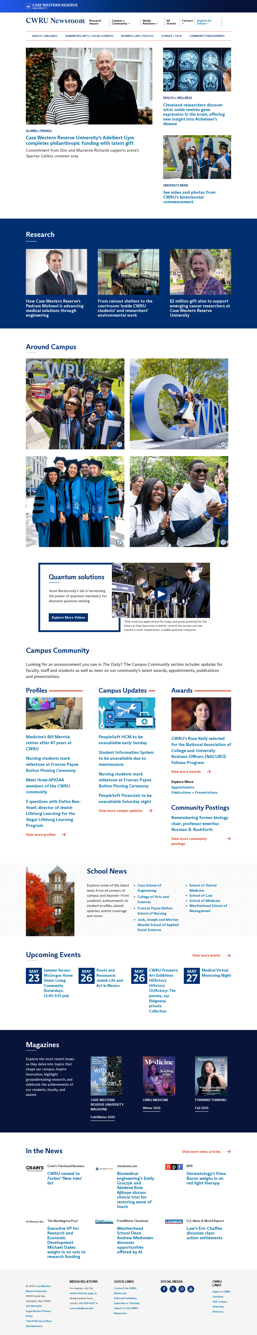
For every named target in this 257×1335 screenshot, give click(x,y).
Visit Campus (219, 1301)
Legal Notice (33, 1311)
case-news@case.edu (81, 1308)
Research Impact (95, 22)
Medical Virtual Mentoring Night (216, 973)
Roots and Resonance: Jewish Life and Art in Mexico (109, 978)
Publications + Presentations (194, 792)
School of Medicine (204, 901)
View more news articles (201, 1152)
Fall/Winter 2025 (103, 1117)
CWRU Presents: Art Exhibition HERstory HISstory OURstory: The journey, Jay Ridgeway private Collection (163, 991)
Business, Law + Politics (137, 36)
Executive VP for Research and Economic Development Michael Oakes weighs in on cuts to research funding (66, 1242)
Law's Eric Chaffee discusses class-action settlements (204, 1233)
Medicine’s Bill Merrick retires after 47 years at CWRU (49, 742)
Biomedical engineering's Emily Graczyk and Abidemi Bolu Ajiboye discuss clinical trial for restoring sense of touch (135, 1190)
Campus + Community (121, 22)
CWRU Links (217, 1283)
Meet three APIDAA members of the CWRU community (48, 786)
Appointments (182, 787)
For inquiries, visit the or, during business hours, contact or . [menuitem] (84, 1298)
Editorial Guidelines (125, 1298)
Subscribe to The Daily (127, 1303)
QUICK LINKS (124, 1282)
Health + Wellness (45, 36)
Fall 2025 (201, 1108)
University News (175, 185)
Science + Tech (171, 36)
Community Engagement (207, 36)
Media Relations (150, 22)
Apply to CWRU (221, 1291)
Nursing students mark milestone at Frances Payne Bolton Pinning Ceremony (52, 764)
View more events (211, 956)
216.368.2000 (34, 1306)
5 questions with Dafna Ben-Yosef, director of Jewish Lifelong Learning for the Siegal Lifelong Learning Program (53, 813)
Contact (187, 21)
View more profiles (46, 835)
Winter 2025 (151, 1108)
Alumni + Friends (39, 130)
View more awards (191, 772)
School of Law (200, 896)
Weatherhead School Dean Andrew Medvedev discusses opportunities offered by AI (135, 1240)
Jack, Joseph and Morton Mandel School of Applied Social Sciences (158, 925)
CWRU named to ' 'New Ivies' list (64, 1178)
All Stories (171, 22)
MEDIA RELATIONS (84, 1282)
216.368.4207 (87, 1303)
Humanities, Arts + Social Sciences (89, 36)
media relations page (82, 1293)
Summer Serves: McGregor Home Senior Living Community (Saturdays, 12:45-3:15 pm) (58, 983)
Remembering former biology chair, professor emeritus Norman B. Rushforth (199, 823)
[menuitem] (45, 35)
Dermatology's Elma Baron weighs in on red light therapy (206, 1178)
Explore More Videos (68, 617)
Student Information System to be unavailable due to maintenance (126, 758)
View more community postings (201, 841)
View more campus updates (126, 811)
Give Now (217, 1296)
